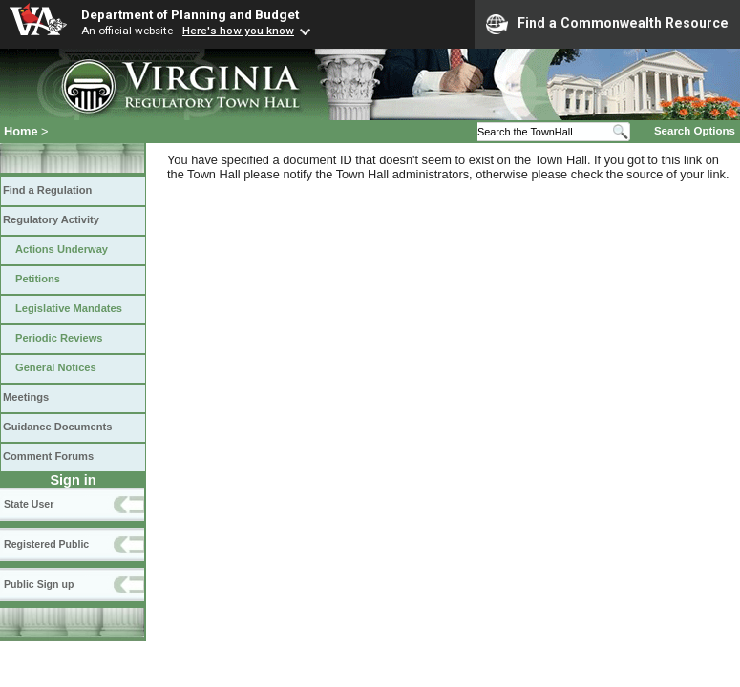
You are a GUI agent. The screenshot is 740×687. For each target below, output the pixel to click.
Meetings (26, 397)
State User (28, 504)
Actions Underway (61, 249)
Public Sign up (39, 584)
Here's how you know (238, 30)
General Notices (55, 367)
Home (21, 131)
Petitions (37, 278)
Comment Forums (48, 456)
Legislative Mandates (68, 308)
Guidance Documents (57, 426)
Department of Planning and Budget (190, 14)
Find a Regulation (47, 190)
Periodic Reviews (59, 338)
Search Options (694, 130)
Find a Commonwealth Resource (607, 23)
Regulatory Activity (51, 219)
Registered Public (46, 544)
